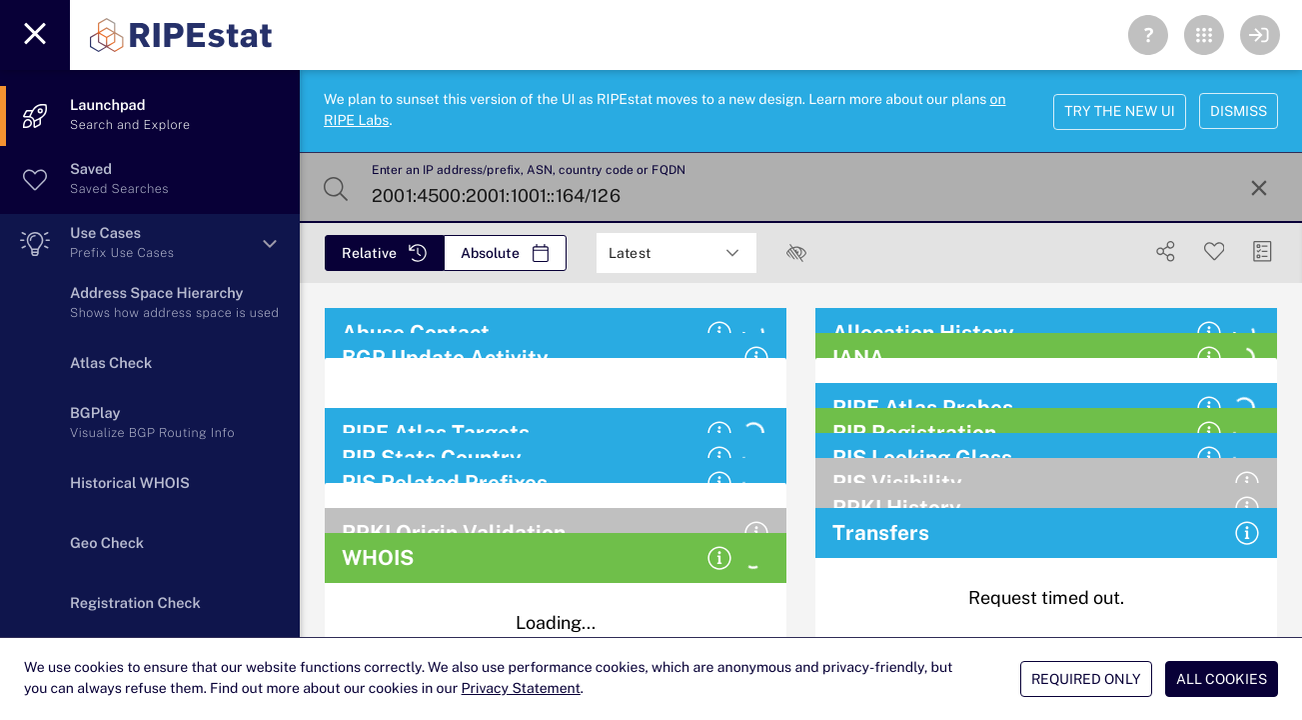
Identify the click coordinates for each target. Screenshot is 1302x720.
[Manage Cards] (1262, 251)
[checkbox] (796, 253)
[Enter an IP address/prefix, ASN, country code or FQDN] (799, 188)
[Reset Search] (1259, 188)
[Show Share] (1165, 251)
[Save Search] (1214, 251)
